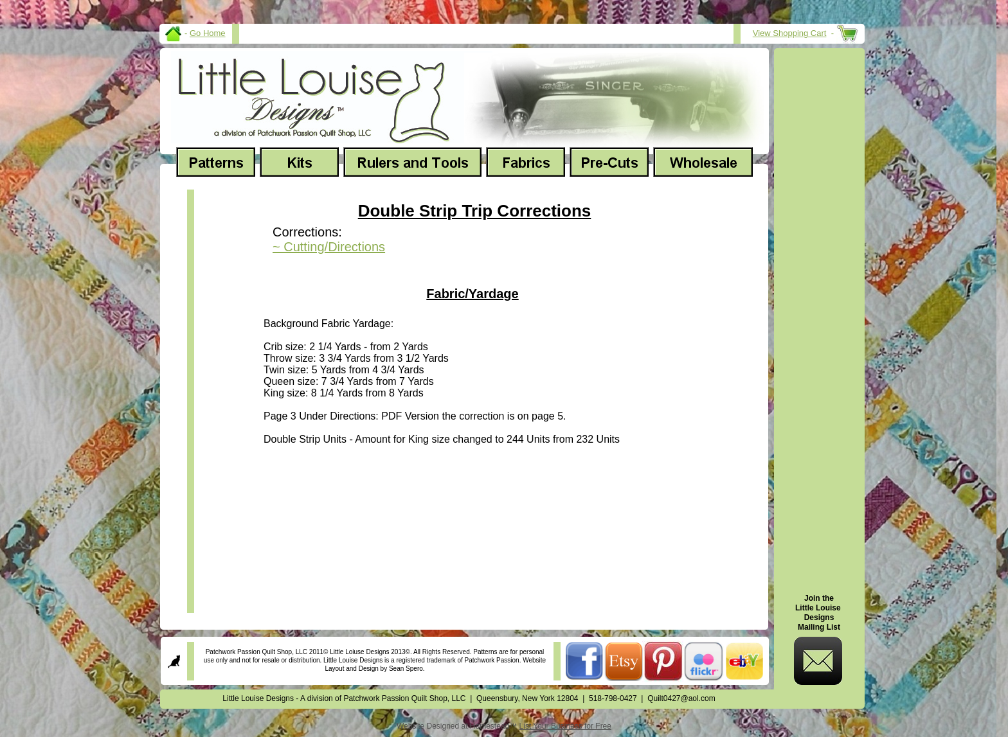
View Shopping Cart (790, 33)
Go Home (208, 33)
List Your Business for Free (565, 726)
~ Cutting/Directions (329, 247)
